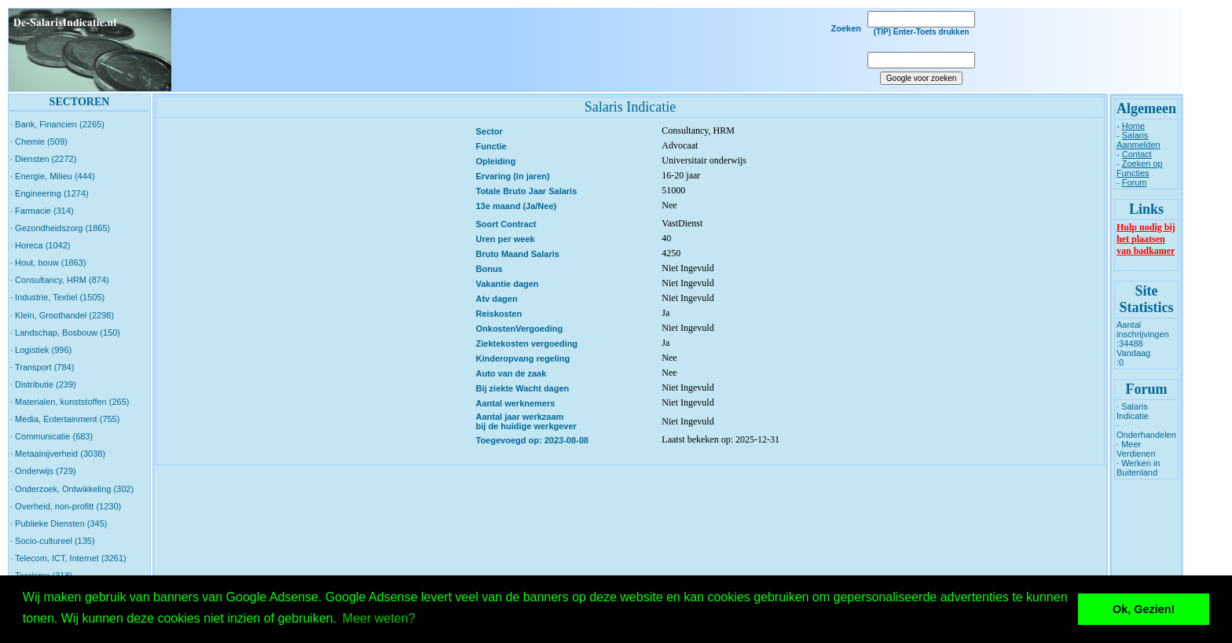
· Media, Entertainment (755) (64, 419)
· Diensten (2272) (43, 159)
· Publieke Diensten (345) (59, 523)
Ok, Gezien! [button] (1144, 609)
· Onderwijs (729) (43, 471)
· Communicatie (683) (51, 436)
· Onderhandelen (1146, 430)
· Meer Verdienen (1136, 448)
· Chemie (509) (39, 141)
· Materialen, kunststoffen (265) (69, 401)
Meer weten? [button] (379, 618)
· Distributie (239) (43, 384)
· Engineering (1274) (49, 193)
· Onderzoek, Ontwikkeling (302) (72, 489)
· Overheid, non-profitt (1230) (65, 506)
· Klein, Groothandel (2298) (62, 315)
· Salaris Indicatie (1132, 411)
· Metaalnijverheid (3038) (57, 453)
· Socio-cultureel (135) (52, 541)
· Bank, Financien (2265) (57, 124)
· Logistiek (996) (41, 350)
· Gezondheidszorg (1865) (60, 228)
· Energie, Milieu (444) (52, 176)
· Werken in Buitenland (1138, 467)
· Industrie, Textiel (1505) (57, 297)
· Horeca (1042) (40, 245)
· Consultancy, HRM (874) (59, 280)
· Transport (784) (42, 367)
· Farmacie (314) (42, 210)
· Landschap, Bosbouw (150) (65, 332)
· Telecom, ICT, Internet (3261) (68, 558)
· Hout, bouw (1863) (48, 262)
